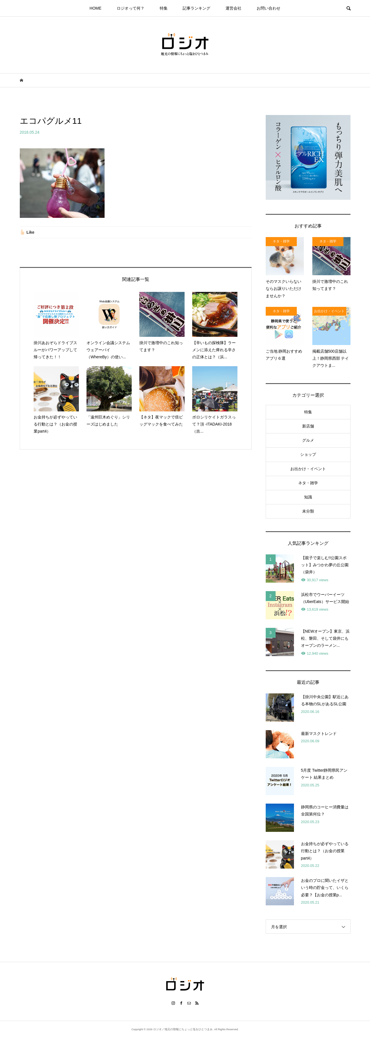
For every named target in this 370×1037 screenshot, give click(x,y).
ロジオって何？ (130, 8)
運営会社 (233, 8)
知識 (308, 497)
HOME (95, 8)
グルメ (308, 440)
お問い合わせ (268, 8)
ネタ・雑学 (308, 483)
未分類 (308, 511)
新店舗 (308, 426)
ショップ (308, 454)
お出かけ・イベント (308, 469)
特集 (164, 8)
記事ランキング (196, 8)
